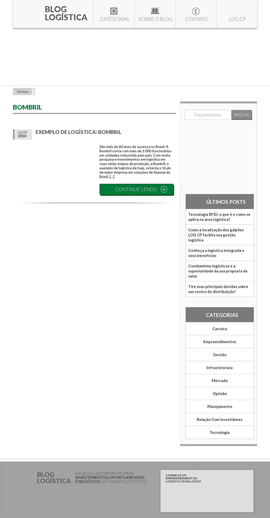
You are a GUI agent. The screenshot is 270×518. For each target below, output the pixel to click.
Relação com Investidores (220, 419)
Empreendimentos (219, 341)
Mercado (220, 380)
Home (23, 91)
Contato (196, 19)
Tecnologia (220, 432)
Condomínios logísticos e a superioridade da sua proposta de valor (218, 271)
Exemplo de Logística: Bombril (78, 132)
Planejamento (219, 406)
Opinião (220, 393)
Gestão (219, 354)
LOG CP (237, 19)
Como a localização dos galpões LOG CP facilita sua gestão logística (216, 234)
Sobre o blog (156, 19)
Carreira (219, 328)
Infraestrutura (220, 367)
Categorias (114, 19)
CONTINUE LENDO (136, 189)
